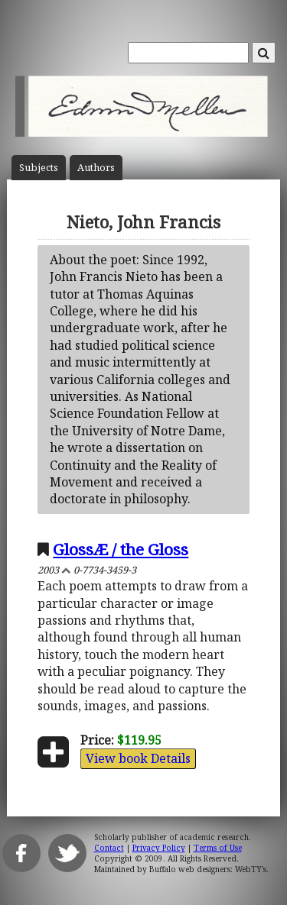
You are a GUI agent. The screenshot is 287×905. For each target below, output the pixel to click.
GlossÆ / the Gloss (120, 549)
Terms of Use (218, 847)
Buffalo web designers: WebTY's (207, 869)
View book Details (138, 758)
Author (96, 168)
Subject (38, 168)
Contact (109, 847)
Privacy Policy (158, 847)
